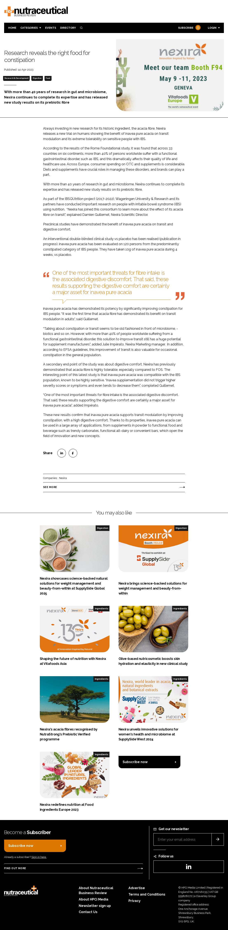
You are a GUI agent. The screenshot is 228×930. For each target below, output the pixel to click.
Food (48, 78)
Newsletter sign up (95, 906)
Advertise (136, 888)
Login (212, 27)
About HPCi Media (93, 899)
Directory (68, 27)
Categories (29, 27)
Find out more (15, 868)
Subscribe (189, 28)
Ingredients (101, 608)
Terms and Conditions (146, 894)
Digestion (37, 78)
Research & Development (16, 78)
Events (50, 27)
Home (12, 27)
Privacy (134, 901)
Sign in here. (39, 857)
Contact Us (88, 912)
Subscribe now (135, 762)
